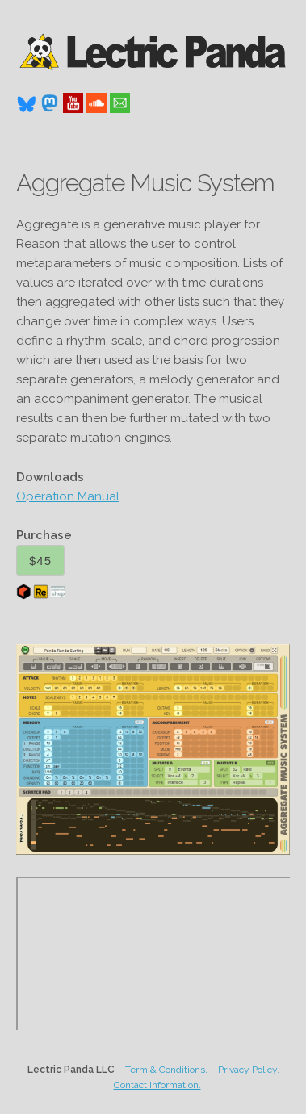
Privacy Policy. (248, 1069)
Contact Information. (157, 1085)
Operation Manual (67, 496)
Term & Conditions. (167, 1069)
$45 (40, 560)
